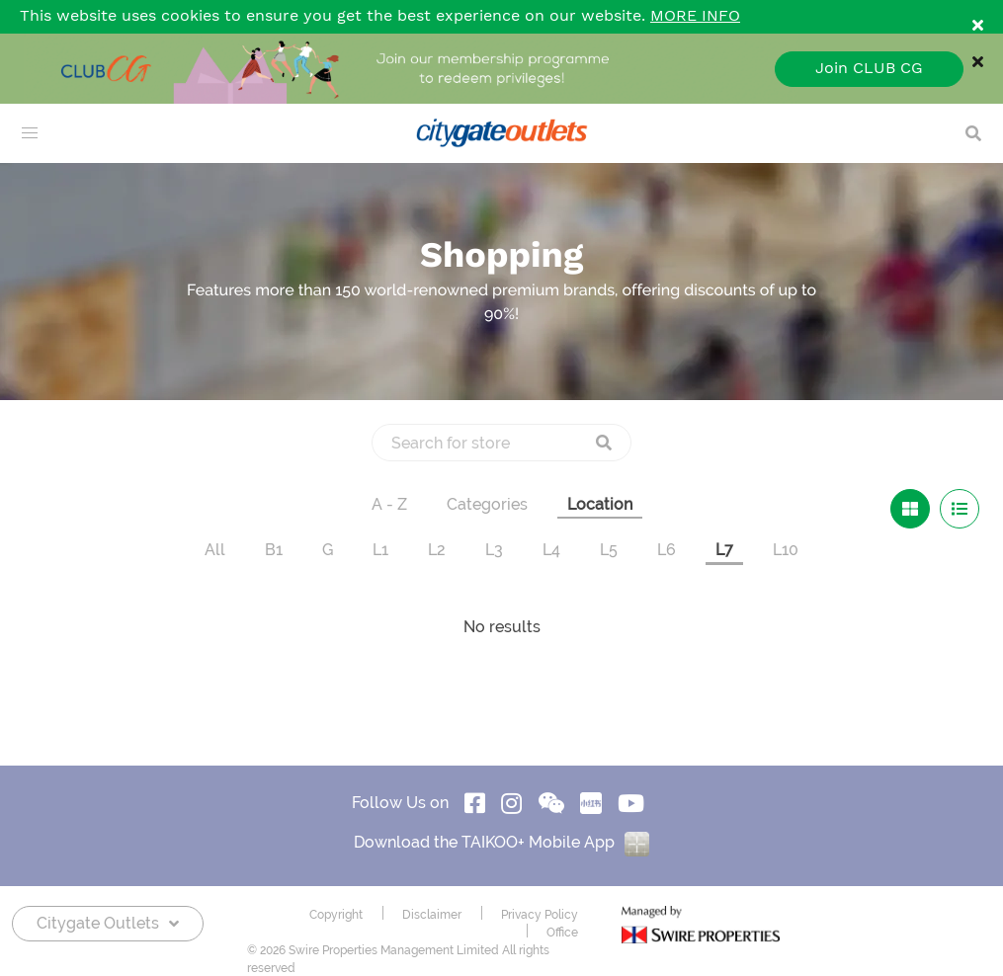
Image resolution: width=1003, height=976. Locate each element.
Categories (487, 504)
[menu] (29, 133)
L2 (437, 549)
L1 (380, 549)
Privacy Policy (539, 915)
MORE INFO (695, 16)
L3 (494, 549)
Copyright (336, 915)
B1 (274, 549)
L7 (724, 549)
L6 (666, 549)
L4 (551, 549)
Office (562, 932)
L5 (609, 549)
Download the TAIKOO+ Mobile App (501, 842)
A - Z (389, 504)
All (215, 549)
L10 (785, 549)
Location (599, 504)
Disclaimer (431, 915)
